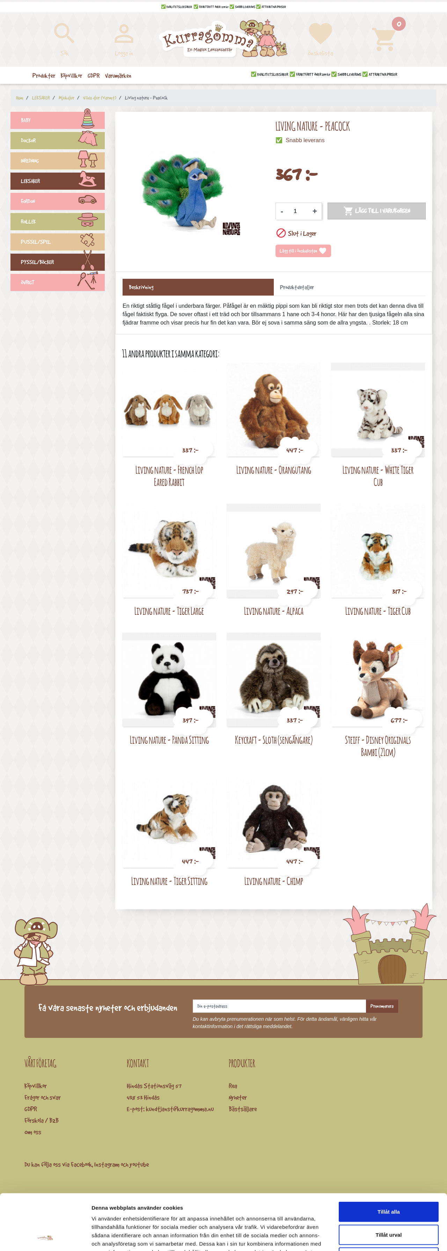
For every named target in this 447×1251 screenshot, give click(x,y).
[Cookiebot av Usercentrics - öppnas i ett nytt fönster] (45, 1237)
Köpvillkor (35, 1086)
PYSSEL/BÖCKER (63, 263)
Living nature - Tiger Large (169, 611)
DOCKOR (63, 141)
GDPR (30, 1109)
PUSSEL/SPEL (63, 243)
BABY (63, 121)
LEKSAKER (63, 182)
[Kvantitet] (297, 211)
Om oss (32, 1132)
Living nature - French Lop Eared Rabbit (169, 476)
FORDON (63, 202)
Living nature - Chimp (273, 881)
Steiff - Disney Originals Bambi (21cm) (378, 746)
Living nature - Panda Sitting (169, 740)
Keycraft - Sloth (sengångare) (274, 740)
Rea (233, 1086)
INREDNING (63, 162)
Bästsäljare (243, 1109)
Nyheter (238, 1097)
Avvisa (388, 1205)
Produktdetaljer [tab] (297, 287)
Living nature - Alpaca (273, 611)
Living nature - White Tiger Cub (378, 476)
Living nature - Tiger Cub (378, 611)
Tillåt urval (389, 1182)
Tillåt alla (389, 1159)
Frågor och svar (42, 1097)
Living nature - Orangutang (273, 470)
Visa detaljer (379, 1237)
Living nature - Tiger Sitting (169, 881)
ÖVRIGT (63, 283)
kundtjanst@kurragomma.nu (180, 1109)
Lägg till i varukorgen (376, 211)
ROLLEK (63, 222)
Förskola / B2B (41, 1120)
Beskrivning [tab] (141, 287)
